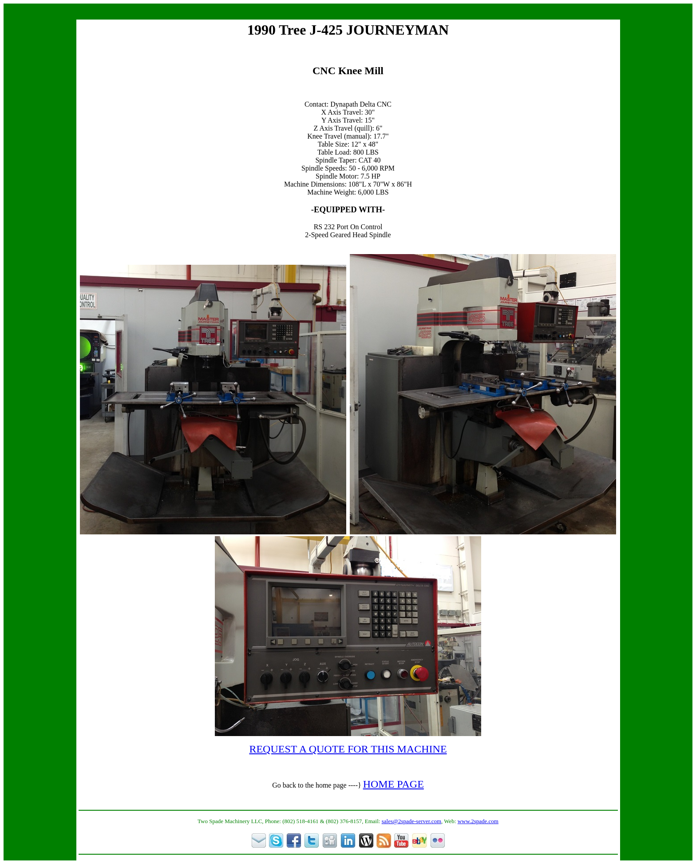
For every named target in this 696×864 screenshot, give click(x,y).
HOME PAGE (393, 784)
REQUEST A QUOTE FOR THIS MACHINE (348, 749)
